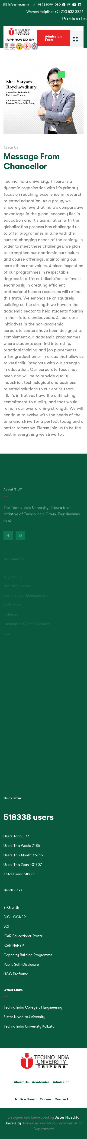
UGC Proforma (15, 974)
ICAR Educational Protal (22, 936)
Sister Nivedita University (24, 1017)
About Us (21, 1082)
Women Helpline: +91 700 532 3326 (55, 12)
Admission (61, 1082)
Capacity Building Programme (27, 955)
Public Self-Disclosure (21, 964)
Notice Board (25, 1099)
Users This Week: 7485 (21, 846)
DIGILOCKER (14, 917)
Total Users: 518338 (19, 874)
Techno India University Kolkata (29, 1026)
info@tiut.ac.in (16, 4)
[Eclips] (75, 38)
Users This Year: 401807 (22, 865)
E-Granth (11, 908)
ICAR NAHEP (13, 945)
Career (45, 1099)
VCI (6, 926)
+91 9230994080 (46, 4)
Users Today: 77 (16, 836)
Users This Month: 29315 (23, 855)
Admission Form (53, 38)
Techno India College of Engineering (32, 1007)
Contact (61, 1099)
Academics (41, 1082)
